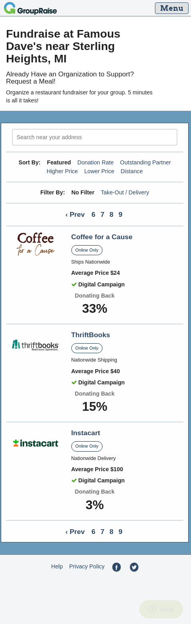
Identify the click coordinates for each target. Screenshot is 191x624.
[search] (94, 137)
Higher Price (62, 171)
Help (57, 566)
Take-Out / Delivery (125, 192)
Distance (132, 171)
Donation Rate (95, 162)
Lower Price (99, 171)
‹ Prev (74, 214)
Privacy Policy (87, 566)
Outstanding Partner (145, 162)
